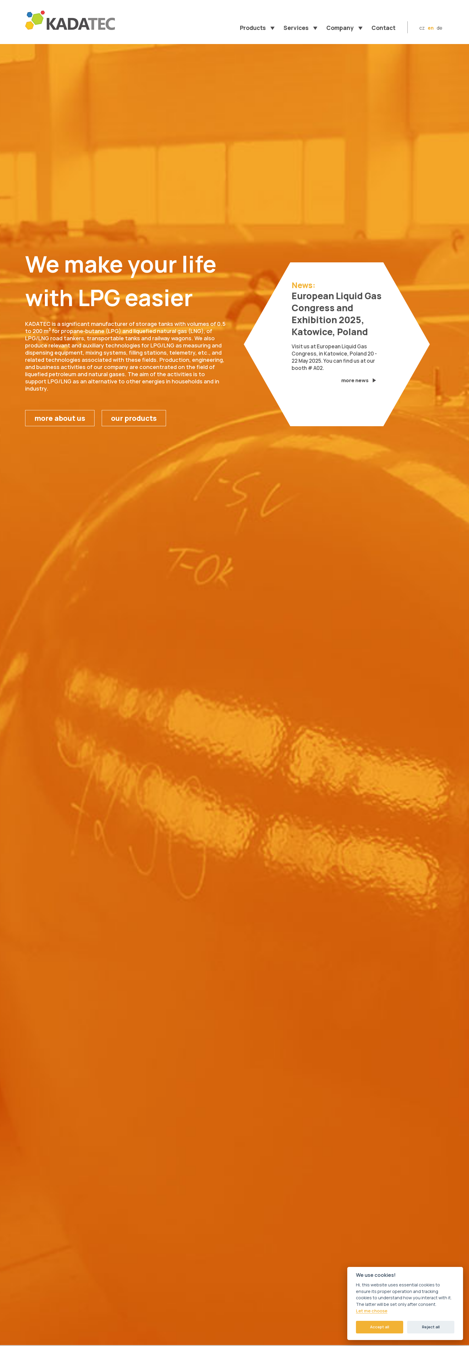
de (439, 28)
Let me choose (371, 1311)
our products (134, 418)
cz (422, 28)
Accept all (379, 1327)
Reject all (431, 1327)
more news (354, 380)
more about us (59, 418)
